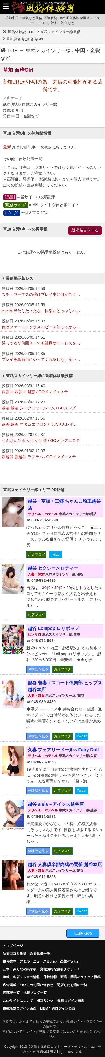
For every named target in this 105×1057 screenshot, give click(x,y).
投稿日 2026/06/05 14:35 (52, 357)
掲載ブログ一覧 (35, 993)
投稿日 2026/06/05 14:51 (52, 340)
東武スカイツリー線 (48, 50)
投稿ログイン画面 (70, 1001)
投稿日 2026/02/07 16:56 (52, 421)
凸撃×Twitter (70, 961)
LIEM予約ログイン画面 (57, 1008)
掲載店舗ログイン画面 (19, 1008)
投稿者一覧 (11, 993)
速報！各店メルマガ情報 (21, 977)
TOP (9, 50)
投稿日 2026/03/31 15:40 (52, 389)
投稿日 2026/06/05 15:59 (52, 291)
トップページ (13, 946)
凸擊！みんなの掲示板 (19, 969)
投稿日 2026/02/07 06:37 (52, 438)
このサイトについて (18, 1001)
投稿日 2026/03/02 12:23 (52, 405)
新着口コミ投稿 (14, 954)
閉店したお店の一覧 (72, 985)
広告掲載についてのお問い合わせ (28, 985)
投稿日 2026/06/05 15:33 (52, 324)
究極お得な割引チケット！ (60, 969)
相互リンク (45, 1001)
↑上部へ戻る (83, 933)
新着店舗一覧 (40, 954)
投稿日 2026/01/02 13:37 (52, 454)
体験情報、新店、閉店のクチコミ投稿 (72, 977)
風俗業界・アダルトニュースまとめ (30, 961)
